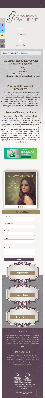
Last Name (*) (8, 223)
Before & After (22, 317)
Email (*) (6, 231)
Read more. (28, 364)
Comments (7, 248)
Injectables (22, 272)
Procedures (22, 294)
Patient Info (14, 53)
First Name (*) (8, 216)
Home (5, 53)
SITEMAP (25, 394)
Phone (6, 238)
